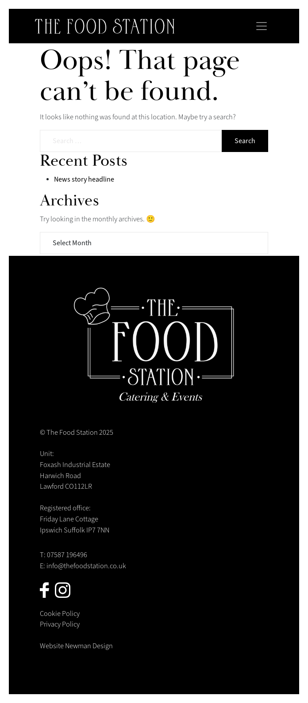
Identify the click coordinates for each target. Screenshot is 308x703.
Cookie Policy (60, 613)
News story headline (84, 179)
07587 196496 (67, 555)
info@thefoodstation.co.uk (86, 566)
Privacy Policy (60, 624)
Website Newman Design (76, 646)
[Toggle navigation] (261, 26)
